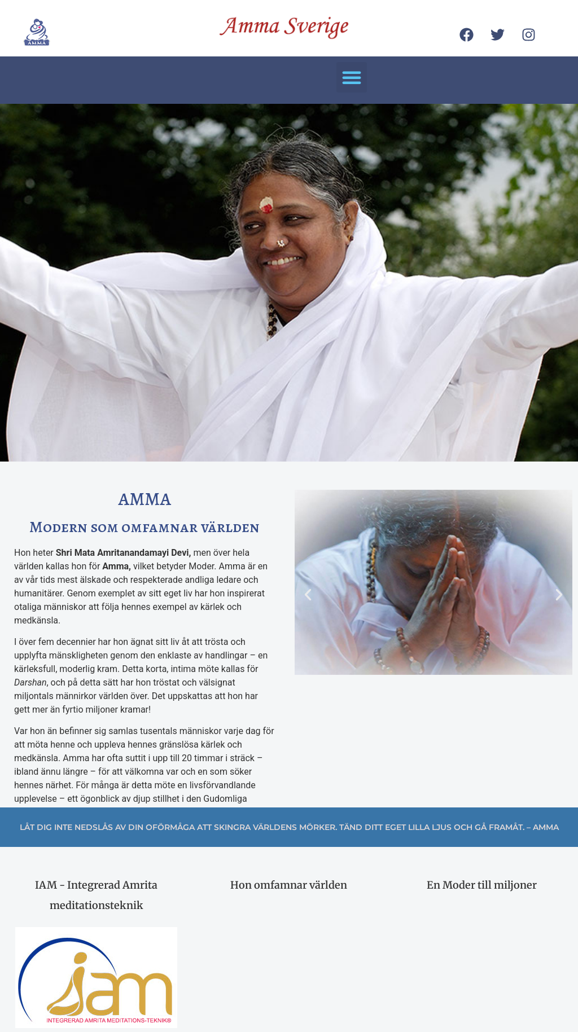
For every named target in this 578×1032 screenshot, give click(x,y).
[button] (351, 77)
